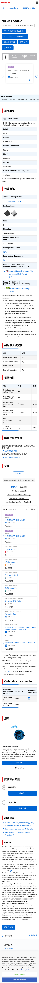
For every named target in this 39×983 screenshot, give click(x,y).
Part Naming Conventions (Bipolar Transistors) (17, 832)
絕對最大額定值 (22, 98)
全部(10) (14, 485)
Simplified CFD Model (13, 599)
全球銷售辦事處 (11, 449)
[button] (36, 2)
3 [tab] (21, 766)
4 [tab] (23, 766)
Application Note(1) (13, 500)
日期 (32, 507)
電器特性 (32, 98)
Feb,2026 (9, 647)
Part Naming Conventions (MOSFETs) (19, 827)
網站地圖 (34, 933)
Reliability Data (10, 612)
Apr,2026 (8, 524)
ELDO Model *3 (11, 586)
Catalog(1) (28, 500)
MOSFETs (25, 8)
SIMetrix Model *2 (11, 573)
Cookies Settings (19, 974)
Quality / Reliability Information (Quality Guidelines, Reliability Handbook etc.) (19, 822)
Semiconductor (13, 8)
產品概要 (4, 98)
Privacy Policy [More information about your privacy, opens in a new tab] (25, 970)
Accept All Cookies (19, 980)
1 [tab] (16, 766)
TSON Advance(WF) (14, 200)
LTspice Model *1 (11, 560)
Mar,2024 (9, 634)
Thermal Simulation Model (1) (19, 493)
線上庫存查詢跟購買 (12, 456)
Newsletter (11, 947)
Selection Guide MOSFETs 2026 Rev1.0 (20, 641)
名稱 (4, 507)
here (9, 670)
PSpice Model (10, 547)
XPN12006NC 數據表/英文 (15, 534)
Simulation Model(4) (19, 489)
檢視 (5, 250)
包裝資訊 (12, 98)
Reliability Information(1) (19, 497)
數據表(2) (23, 485)
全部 (6, 57)
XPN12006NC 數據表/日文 (15, 518)
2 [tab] (18, 766)
